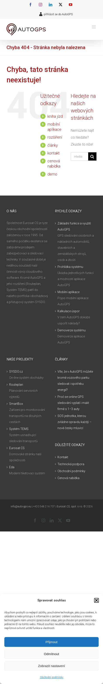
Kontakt (62, 457)
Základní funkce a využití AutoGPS (74, 226)
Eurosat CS (17, 448)
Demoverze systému (71, 330)
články (52, 145)
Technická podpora (70, 464)
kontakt (53, 153)
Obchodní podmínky (51, 677)
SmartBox (16, 403)
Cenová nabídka (68, 478)
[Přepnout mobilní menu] (94, 27)
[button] (96, 600)
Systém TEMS (19, 429)
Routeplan (16, 384)
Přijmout (51, 642)
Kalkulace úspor (68, 311)
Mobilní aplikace (68, 292)
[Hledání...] (79, 156)
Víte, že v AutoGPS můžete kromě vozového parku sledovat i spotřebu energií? (75, 381)
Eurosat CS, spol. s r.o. (70, 506)
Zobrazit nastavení (51, 666)
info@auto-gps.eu (21, 506)
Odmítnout (51, 654)
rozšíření (54, 137)
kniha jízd (55, 116)
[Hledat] (92, 156)
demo (52, 174)
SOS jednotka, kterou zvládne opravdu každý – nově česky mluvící (74, 422)
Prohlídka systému (70, 267)
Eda (11, 467)
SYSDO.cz (16, 371)
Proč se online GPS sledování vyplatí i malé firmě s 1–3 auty (73, 403)
